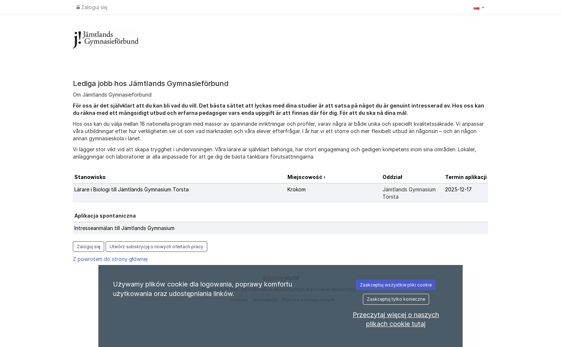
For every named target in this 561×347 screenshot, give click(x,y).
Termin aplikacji (466, 177)
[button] (479, 7)
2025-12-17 (458, 189)
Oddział (392, 177)
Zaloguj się (91, 7)
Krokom (296, 189)
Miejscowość (305, 177)
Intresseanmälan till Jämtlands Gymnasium (124, 228)
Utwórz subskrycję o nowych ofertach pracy (156, 246)
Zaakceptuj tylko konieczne (396, 299)
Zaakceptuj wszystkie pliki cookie (396, 285)
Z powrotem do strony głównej (110, 259)
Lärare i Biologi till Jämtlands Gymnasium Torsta (131, 189)
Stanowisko (90, 177)
